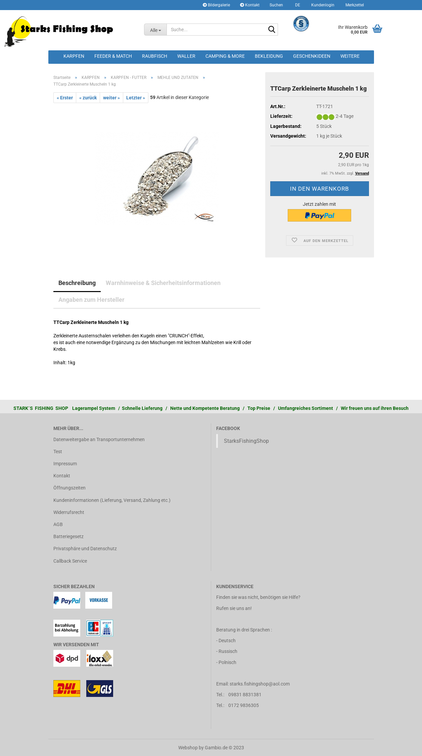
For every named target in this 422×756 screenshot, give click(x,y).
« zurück (88, 97)
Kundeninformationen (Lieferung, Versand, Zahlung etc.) (112, 500)
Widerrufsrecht (68, 512)
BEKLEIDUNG (269, 56)
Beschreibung (77, 282)
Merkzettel (354, 5)
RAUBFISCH (154, 56)
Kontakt (250, 5)
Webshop (188, 747)
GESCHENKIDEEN (311, 56)
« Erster (65, 97)
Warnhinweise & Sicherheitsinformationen (163, 282)
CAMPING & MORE (225, 56)
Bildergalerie (216, 5)
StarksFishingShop (246, 441)
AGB (58, 524)
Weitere (350, 56)
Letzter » (135, 97)
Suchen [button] (276, 5)
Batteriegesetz (68, 536)
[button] (296, 5)
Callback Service (70, 561)
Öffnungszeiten (69, 487)
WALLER (186, 56)
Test (57, 451)
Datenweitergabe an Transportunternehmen (99, 439)
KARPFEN (73, 56)
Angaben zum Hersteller (91, 299)
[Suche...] (155, 29)
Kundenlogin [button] (322, 5)
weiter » (111, 97)
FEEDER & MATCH (113, 56)
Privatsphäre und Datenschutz (85, 548)
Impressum (65, 463)
